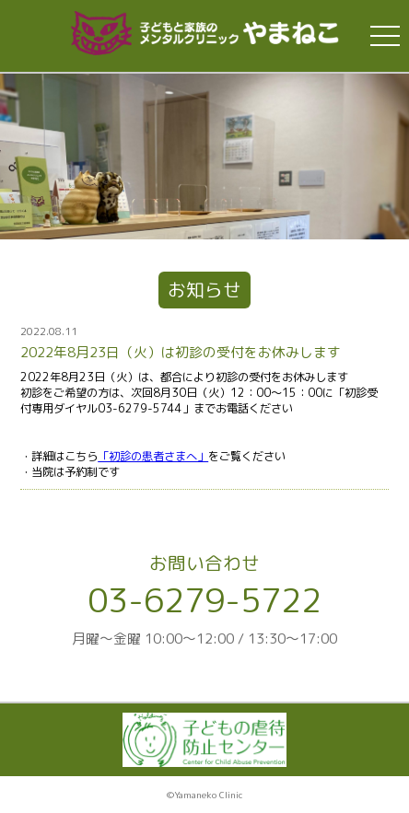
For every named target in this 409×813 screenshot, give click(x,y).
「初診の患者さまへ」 (153, 456)
